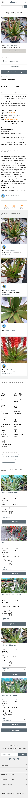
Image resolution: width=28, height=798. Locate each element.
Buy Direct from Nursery (14, 72)
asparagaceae (11, 112)
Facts (14, 207)
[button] (22, 7)
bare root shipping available (11, 119)
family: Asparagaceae (9, 461)
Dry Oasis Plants (10, 251)
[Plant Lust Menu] (2, 2)
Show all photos (14, 51)
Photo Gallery (6, 208)
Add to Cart (14, 521)
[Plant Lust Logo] (14, 2)
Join (23, 754)
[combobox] (14, 517)
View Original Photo (7, 254)
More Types (21, 208)
